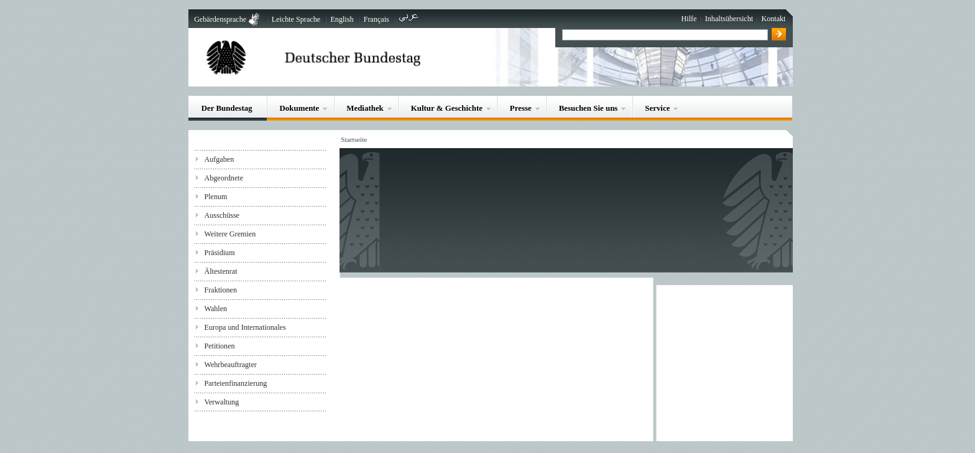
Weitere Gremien (230, 234)
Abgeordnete (223, 178)
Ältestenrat (220, 271)
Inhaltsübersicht (729, 18)
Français (376, 19)
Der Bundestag (226, 108)
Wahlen (215, 308)
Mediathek (365, 108)
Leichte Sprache (296, 19)
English (341, 19)
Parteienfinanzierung (235, 383)
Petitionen (219, 346)
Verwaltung (221, 402)
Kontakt (773, 18)
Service (657, 108)
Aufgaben (219, 159)
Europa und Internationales (244, 327)
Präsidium (219, 252)
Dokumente (300, 108)
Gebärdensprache (220, 19)
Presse (521, 108)
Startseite (354, 139)
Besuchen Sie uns (588, 108)
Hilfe (689, 18)
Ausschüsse (221, 215)
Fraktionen (220, 290)
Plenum (215, 196)
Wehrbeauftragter (230, 364)
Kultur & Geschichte (447, 108)
